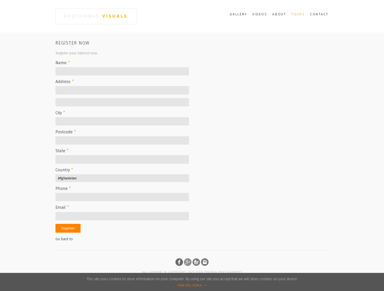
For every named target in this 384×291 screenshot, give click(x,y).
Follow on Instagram (205, 262)
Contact (319, 14)
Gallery (238, 14)
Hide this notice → (192, 285)
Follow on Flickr (196, 262)
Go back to (64, 239)
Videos (259, 14)
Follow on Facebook (179, 262)
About (279, 14)
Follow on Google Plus (187, 262)
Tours (298, 14)
